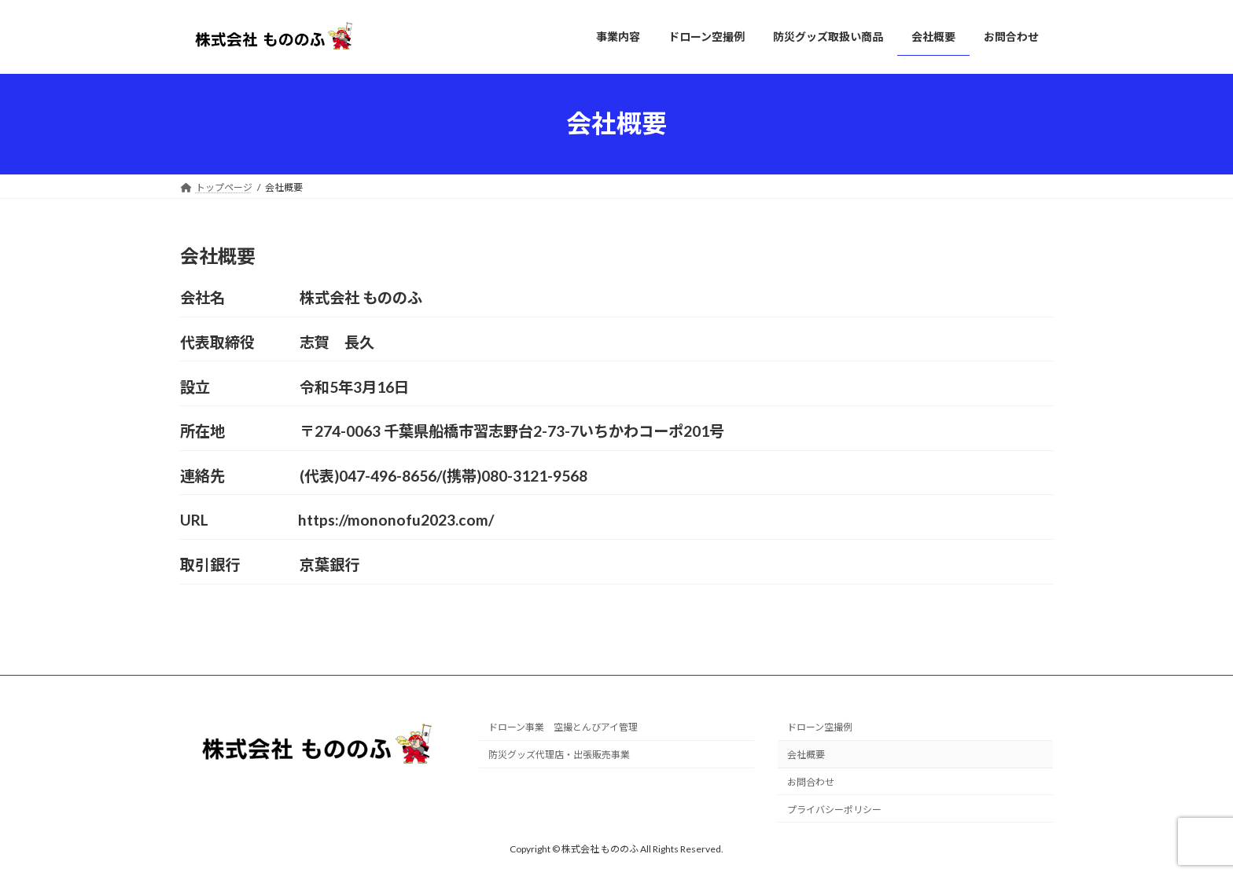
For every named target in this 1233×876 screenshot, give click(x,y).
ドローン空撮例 (819, 727)
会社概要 (806, 755)
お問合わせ (810, 782)
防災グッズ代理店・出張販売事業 (559, 755)
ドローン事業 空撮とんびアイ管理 (563, 727)
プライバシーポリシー (834, 810)
